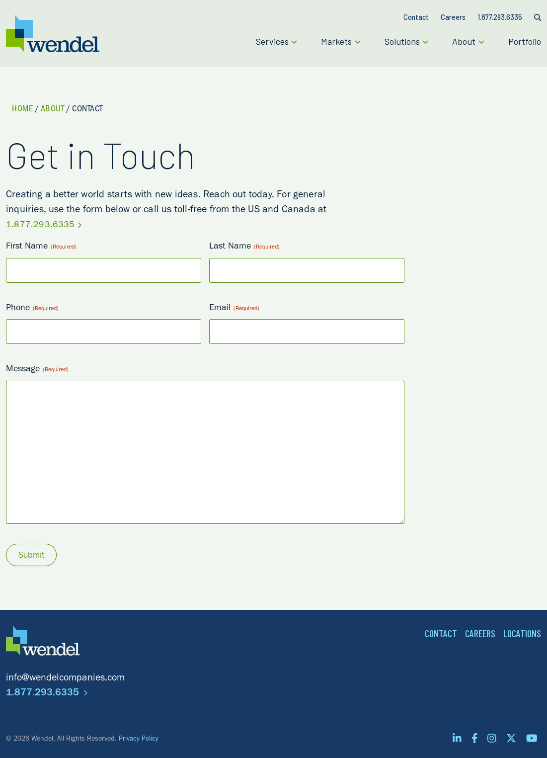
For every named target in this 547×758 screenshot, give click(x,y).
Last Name (244, 247)
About (53, 109)
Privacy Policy (138, 739)
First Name (41, 247)
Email (234, 309)
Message (37, 370)
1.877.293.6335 (43, 225)
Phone (32, 309)
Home (22, 109)
